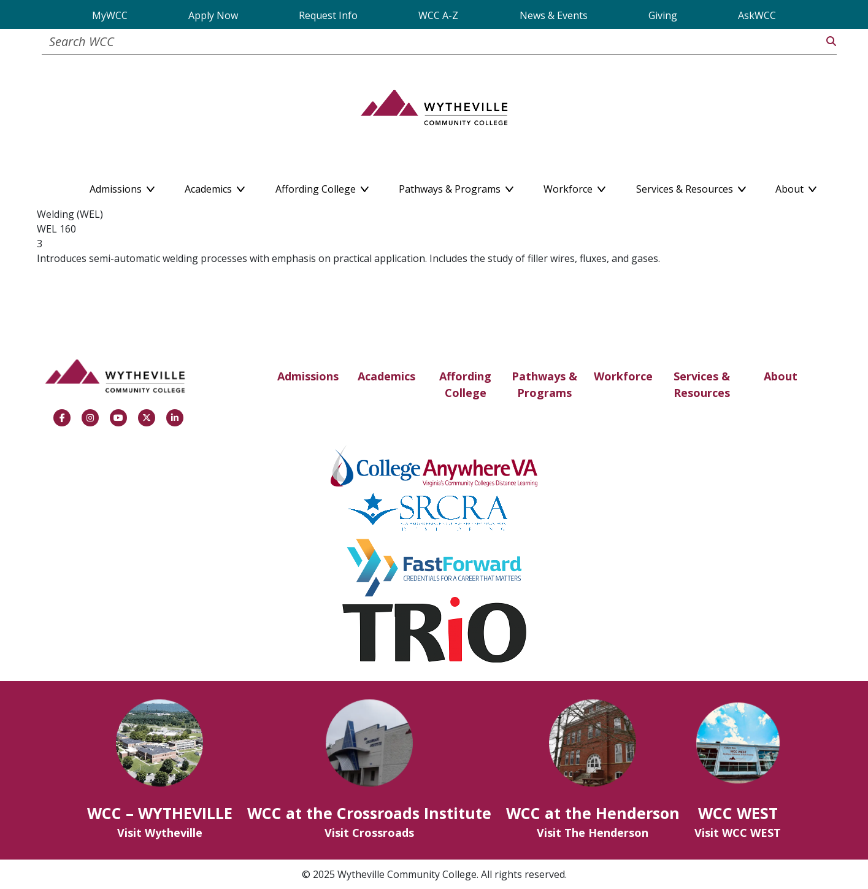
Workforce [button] (574, 186)
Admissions (308, 376)
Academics (386, 376)
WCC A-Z (438, 15)
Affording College (465, 384)
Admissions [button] (122, 186)
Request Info (328, 15)
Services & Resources (702, 384)
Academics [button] (215, 186)
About (780, 376)
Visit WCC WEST (737, 832)
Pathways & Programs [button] (456, 186)
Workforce (623, 376)
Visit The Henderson (592, 832)
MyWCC (110, 15)
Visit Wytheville (159, 832)
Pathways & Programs (544, 384)
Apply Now (213, 15)
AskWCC (757, 15)
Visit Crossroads (369, 832)
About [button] (795, 186)
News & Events (554, 15)
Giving (662, 15)
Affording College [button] (322, 186)
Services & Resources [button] (691, 186)
